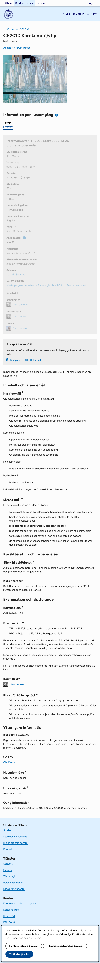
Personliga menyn (13, 882)
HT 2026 (8, 127)
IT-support (9, 915)
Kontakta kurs (11, 909)
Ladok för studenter (14, 888)
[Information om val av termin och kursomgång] (56, 115)
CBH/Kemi (9, 762)
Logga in (91, 3)
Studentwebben (24, 3)
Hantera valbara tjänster (23, 945)
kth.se (8, 3)
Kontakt (7, 849)
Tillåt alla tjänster (19, 954)
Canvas (7, 869)
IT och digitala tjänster (15, 842)
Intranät (41, 3)
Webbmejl (9, 876)
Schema (8, 863)
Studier (7, 830)
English (80, 13)
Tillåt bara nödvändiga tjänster (65, 945)
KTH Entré (9, 922)
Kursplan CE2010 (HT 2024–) (26, 360)
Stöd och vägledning (15, 836)
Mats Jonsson (17, 684)
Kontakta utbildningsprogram (19, 903)
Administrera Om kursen (16, 47)
